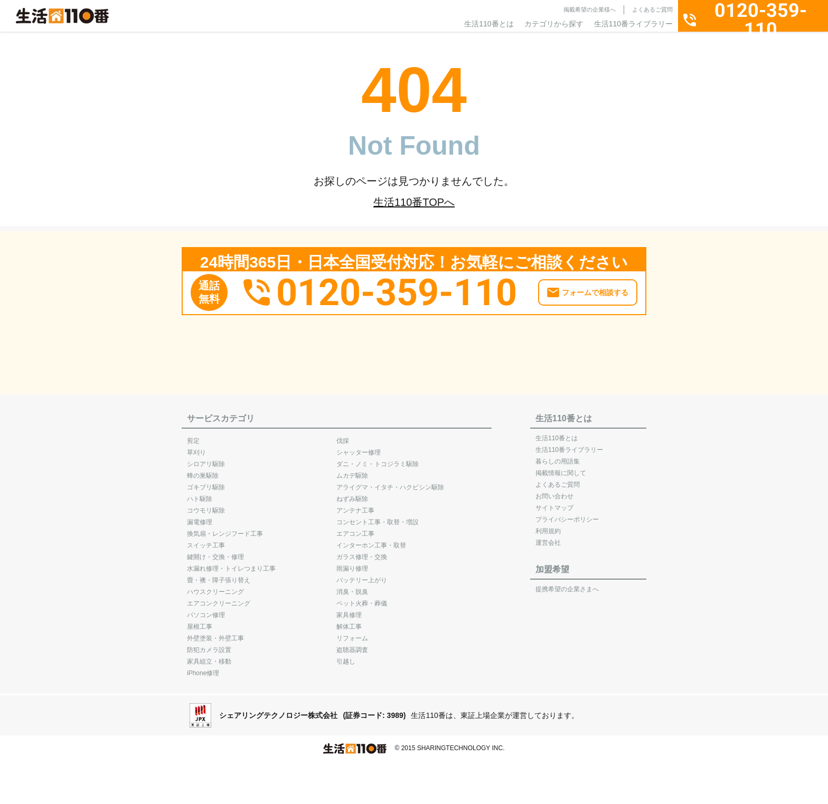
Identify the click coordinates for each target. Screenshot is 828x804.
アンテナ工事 (355, 505)
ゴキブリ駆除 (206, 482)
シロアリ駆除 (206, 458)
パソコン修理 (206, 609)
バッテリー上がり (361, 575)
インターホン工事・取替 (371, 540)
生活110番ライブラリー (633, 24)
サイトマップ (554, 502)
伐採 (342, 435)
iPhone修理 (203, 667)
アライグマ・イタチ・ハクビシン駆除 (390, 482)
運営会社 (548, 537)
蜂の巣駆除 (203, 470)
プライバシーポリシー (567, 514)
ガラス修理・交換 (361, 551)
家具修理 (349, 609)
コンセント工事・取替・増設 (377, 517)
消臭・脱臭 (352, 586)
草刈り (196, 447)
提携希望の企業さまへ (567, 584)
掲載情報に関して (560, 467)
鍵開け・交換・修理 (215, 551)
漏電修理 (199, 517)
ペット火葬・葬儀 (361, 598)
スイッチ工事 (206, 540)
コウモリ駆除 (206, 505)
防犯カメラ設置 (209, 644)
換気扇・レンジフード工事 (225, 528)
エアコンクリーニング (218, 598)
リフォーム (352, 633)
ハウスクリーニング (215, 586)
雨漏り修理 (352, 563)
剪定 (193, 435)
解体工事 (349, 621)
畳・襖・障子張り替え (218, 575)
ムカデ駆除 (352, 470)
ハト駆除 (199, 493)
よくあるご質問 (652, 9)
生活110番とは (488, 24)
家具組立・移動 (209, 656)
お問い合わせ (554, 491)
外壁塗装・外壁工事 (215, 633)
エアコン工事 (355, 528)
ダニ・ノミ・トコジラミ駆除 (377, 458)
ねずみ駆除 (352, 493)
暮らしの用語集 (557, 456)
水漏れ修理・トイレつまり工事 (231, 563)
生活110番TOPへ (414, 202)
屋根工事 (199, 621)
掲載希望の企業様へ (589, 9)
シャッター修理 (358, 447)
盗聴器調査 (352, 644)
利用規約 (548, 525)
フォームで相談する (595, 287)
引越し (345, 656)
